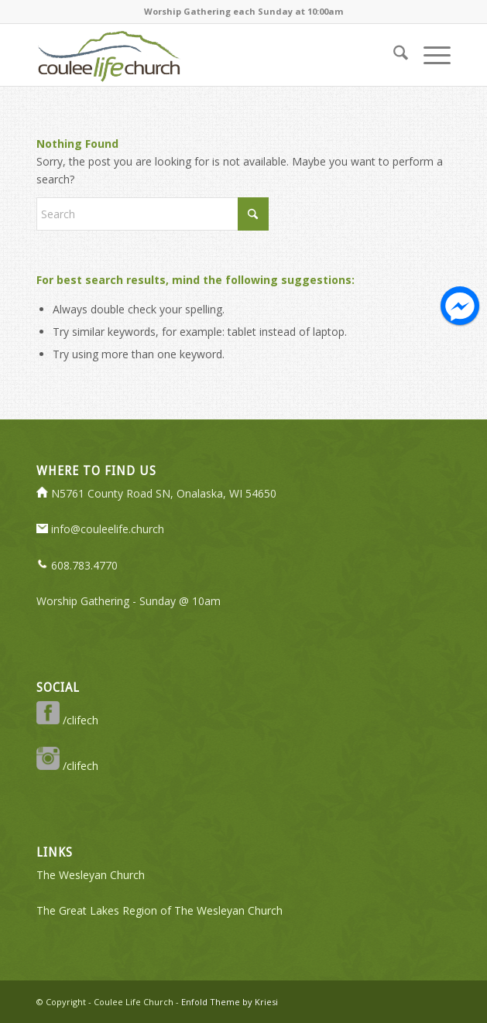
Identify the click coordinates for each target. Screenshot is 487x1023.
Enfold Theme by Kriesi (229, 1002)
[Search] (393, 55)
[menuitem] (393, 55)
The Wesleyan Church (90, 874)
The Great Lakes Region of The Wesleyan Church (159, 910)
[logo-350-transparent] (202, 55)
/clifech (67, 720)
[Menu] (429, 55)
